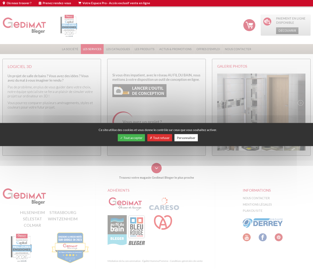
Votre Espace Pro (116, 3)
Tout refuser (160, 138)
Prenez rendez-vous (57, 3)
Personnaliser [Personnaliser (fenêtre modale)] (186, 138)
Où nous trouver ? (19, 3)
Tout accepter (131, 138)
